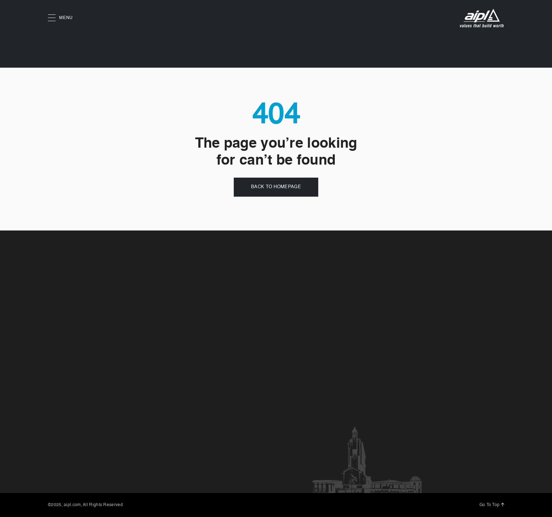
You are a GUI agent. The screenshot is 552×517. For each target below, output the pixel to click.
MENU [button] (60, 18)
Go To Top (491, 505)
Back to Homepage (276, 187)
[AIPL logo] (481, 18)
